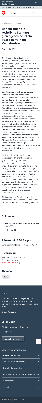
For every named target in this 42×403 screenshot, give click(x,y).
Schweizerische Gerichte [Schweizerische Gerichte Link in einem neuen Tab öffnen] (21, 368)
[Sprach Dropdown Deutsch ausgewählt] (37, 3)
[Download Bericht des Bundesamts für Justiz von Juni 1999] (21, 226)
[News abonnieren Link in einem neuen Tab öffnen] (34, 3)
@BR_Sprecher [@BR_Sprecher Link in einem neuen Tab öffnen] (9, 327)
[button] (38, 341)
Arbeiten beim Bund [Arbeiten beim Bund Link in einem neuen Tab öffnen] (21, 355)
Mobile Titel (11, 13)
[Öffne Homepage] (9, 13)
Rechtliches (5, 400)
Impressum (13, 400)
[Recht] (6, 276)
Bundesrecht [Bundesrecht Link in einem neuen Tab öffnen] (21, 380)
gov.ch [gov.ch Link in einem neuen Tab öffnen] (23, 327)
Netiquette (21, 400)
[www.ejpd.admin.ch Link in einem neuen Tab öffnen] (11, 263)
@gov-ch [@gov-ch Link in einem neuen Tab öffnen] (7, 331)
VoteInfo (21, 387)
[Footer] (21, 400)
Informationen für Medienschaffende (21, 374)
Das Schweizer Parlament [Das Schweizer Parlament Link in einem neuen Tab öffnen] (21, 361)
